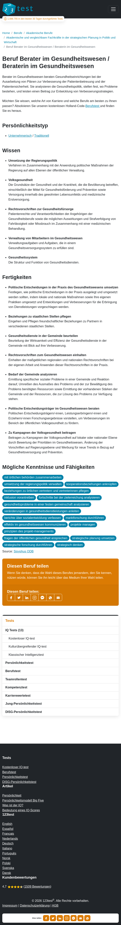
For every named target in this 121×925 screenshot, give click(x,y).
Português (9, 853)
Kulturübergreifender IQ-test (26, 646)
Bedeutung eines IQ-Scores (21, 810)
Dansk (6, 873)
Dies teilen (36, 918)
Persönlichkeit (11, 795)
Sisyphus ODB (24, 551)
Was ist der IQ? (12, 805)
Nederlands (10, 838)
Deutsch (8, 843)
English (7, 823)
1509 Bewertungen (37, 886)
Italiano (7, 848)
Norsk (6, 858)
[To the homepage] (17, 9)
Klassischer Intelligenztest (25, 654)
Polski (6, 863)
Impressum (9, 905)
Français (8, 833)
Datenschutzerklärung (35, 905)
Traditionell (41, 135)
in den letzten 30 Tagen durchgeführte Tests (33, 18)
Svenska (8, 868)
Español (7, 828)
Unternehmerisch (20, 135)
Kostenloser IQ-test (21, 638)
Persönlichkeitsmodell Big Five (23, 800)
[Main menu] (113, 9)
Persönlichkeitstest (15, 777)
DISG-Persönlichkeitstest (19, 781)
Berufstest (92, 106)
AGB (55, 905)
